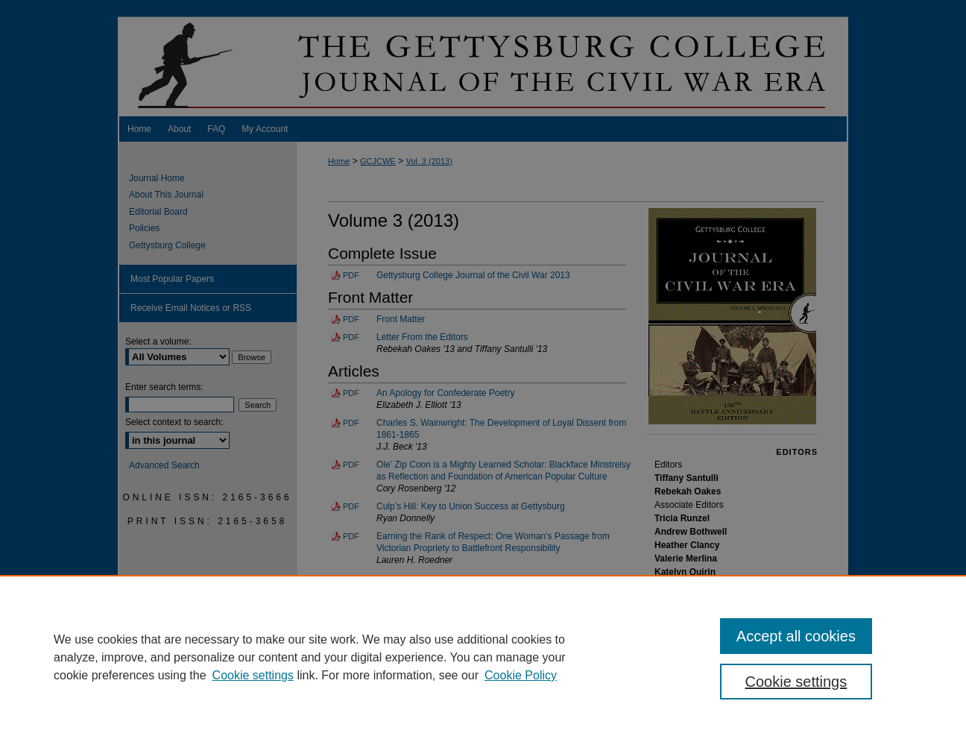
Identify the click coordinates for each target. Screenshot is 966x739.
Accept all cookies (796, 636)
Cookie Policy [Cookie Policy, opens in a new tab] (520, 675)
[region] (483, 657)
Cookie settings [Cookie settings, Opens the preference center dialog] (796, 681)
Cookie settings (253, 675)
